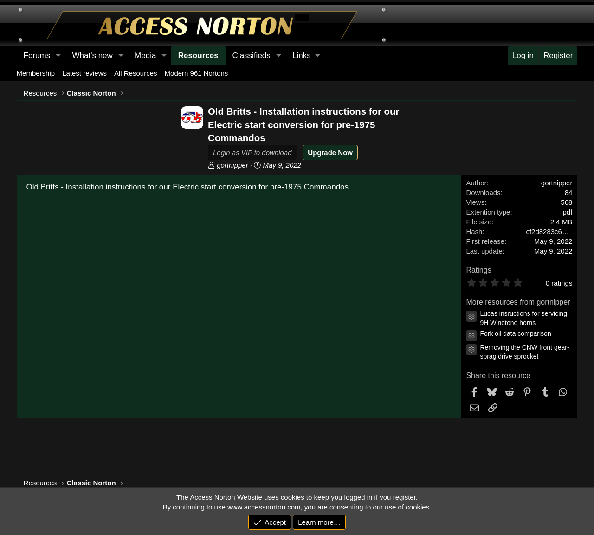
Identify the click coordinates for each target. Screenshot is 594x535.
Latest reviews (84, 73)
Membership (36, 73)
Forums (37, 55)
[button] (306, 55)
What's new (92, 55)
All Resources (135, 73)
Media (145, 55)
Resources (198, 55)
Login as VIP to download (252, 153)
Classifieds (251, 55)
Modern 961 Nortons (196, 73)
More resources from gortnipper (518, 302)
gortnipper (232, 165)
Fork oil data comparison (515, 333)
